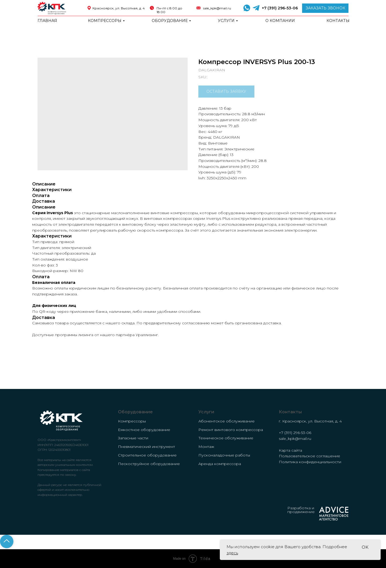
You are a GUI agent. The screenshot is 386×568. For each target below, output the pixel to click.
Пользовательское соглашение (309, 456)
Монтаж (206, 446)
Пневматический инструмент (146, 446)
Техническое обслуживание (225, 438)
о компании (280, 20)
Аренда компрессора (219, 463)
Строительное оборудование (147, 455)
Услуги (226, 20)
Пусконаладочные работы (224, 455)
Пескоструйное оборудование (149, 463)
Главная (47, 20)
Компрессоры (104, 20)
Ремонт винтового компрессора (230, 429)
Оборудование (170, 20)
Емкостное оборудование (144, 429)
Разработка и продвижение (301, 510)
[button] (325, 8)
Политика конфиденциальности (310, 461)
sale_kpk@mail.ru (217, 8)
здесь (232, 552)
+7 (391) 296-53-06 (280, 8)
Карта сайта (290, 450)
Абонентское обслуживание (226, 421)
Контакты (338, 20)
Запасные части (133, 438)
